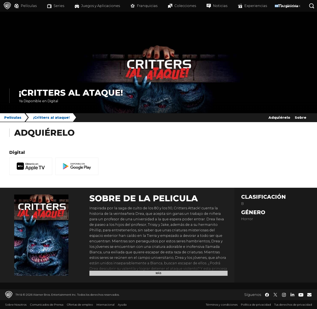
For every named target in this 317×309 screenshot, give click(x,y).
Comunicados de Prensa (46, 304)
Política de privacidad (256, 304)
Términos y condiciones (222, 304)
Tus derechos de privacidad (293, 304)
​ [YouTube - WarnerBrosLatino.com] (300, 294)
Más (158, 273)
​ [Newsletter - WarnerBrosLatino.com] (309, 294)
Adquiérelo (279, 118)
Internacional (105, 304)
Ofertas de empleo (80, 304)
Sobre (300, 118)
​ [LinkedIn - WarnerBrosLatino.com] (292, 294)
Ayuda (122, 304)
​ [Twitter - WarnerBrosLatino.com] (275, 295)
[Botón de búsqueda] (311, 6)
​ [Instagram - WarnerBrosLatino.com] (283, 295)
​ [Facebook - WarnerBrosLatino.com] (267, 295)
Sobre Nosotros (15, 304)
